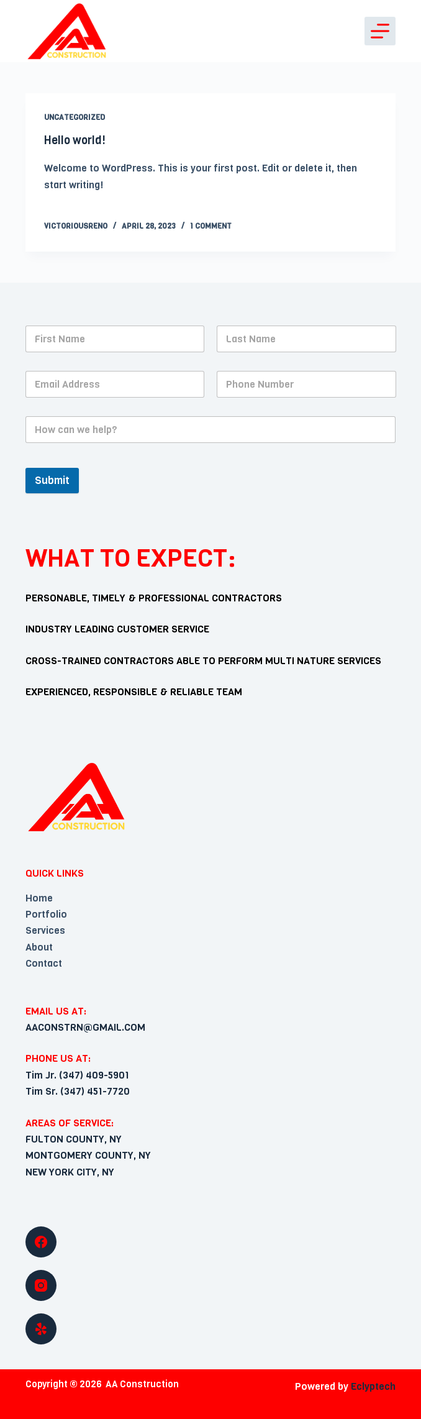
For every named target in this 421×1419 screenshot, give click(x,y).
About (39, 947)
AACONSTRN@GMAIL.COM (85, 1027)
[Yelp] (210, 1328)
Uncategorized (74, 117)
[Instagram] (210, 1285)
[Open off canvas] (380, 31)
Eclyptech (373, 1386)
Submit (52, 480)
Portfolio (46, 914)
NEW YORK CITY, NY (69, 1172)
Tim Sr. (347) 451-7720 (77, 1091)
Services (45, 930)
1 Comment (211, 226)
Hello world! (75, 140)
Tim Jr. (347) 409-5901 (77, 1075)
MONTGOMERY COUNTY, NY (88, 1155)
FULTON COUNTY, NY (73, 1139)
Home (39, 898)
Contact (43, 963)
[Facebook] (210, 1241)
